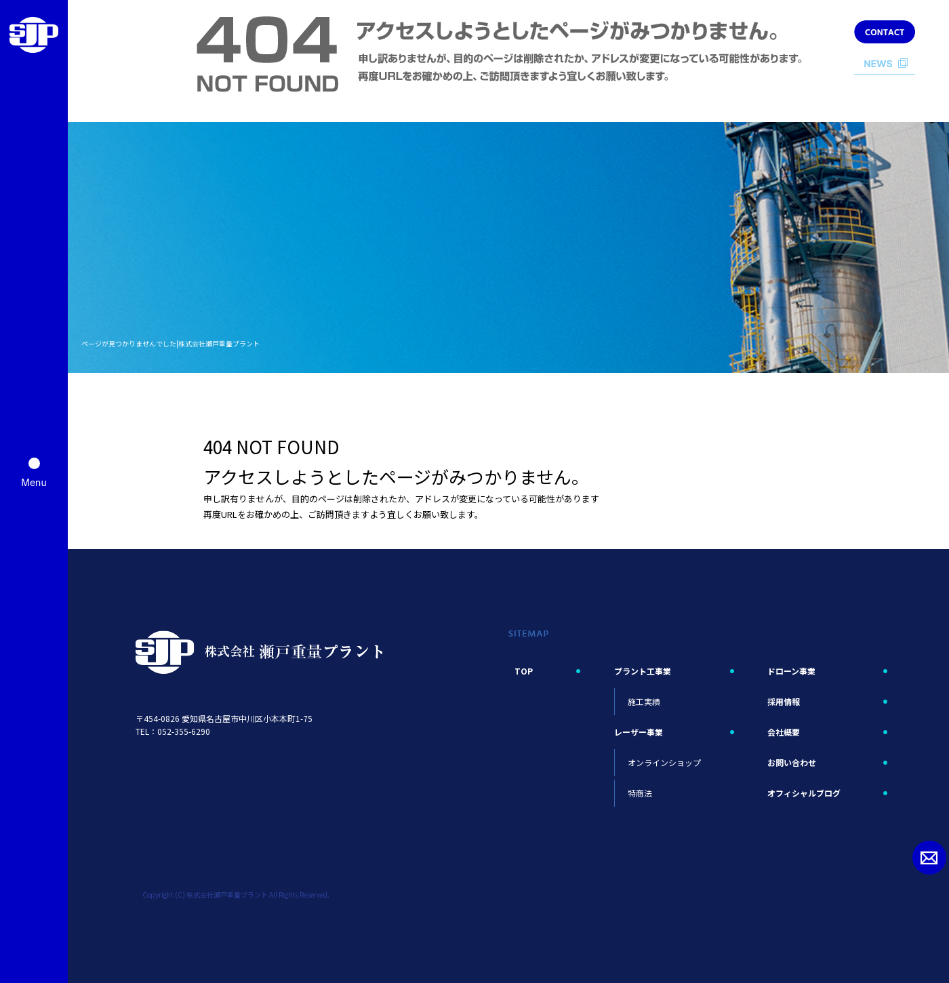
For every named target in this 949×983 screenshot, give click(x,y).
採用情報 (783, 701)
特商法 (640, 793)
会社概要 (783, 732)
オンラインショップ (664, 762)
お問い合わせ (791, 762)
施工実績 (644, 701)
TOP (523, 671)
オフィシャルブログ (804, 793)
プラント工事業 (642, 671)
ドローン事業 (791, 671)
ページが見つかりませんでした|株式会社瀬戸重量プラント (170, 343)
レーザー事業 (638, 732)
